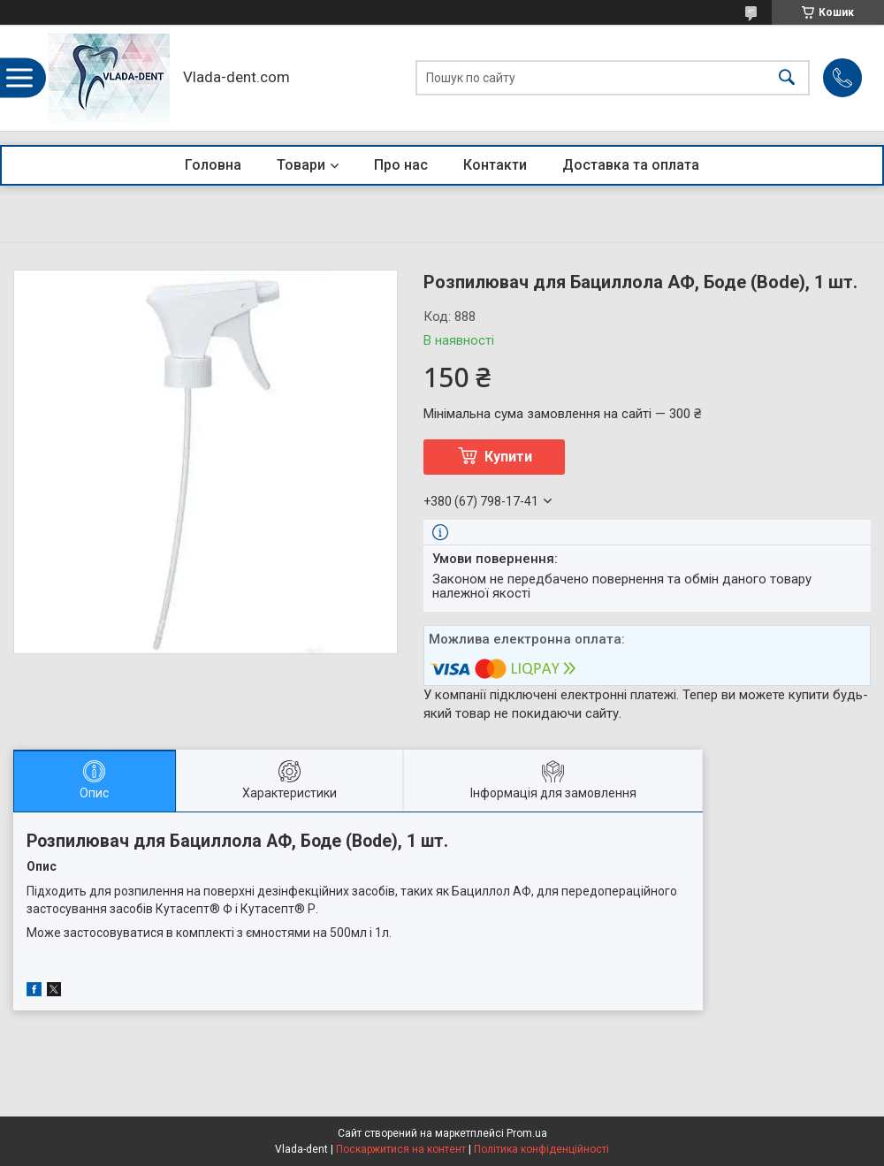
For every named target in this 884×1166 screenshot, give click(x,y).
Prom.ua (527, 1133)
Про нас (401, 164)
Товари (301, 164)
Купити (508, 456)
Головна (213, 164)
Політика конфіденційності (541, 1149)
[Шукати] (787, 78)
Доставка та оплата (630, 164)
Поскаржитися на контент (401, 1149)
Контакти (495, 164)
